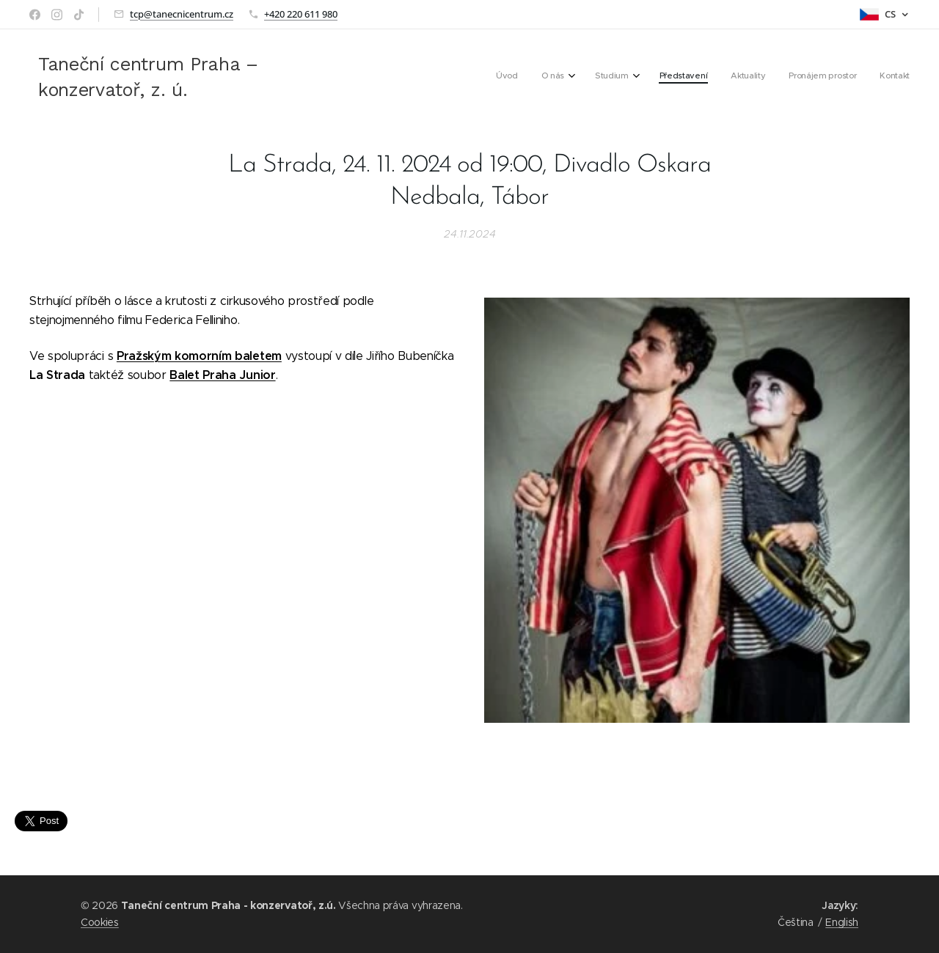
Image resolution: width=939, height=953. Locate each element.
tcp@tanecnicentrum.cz (181, 14)
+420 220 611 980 (300, 14)
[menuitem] (758, 77)
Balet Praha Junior (222, 375)
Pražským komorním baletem (199, 356)
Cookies (100, 922)
